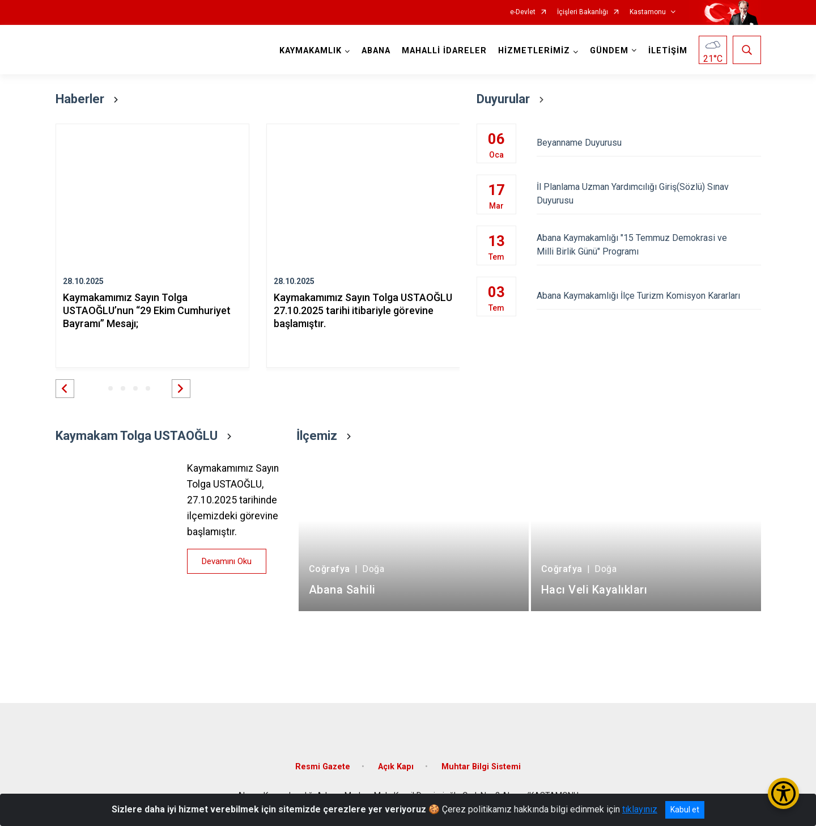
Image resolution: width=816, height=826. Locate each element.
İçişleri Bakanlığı (582, 12)
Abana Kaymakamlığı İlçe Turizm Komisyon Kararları (648, 295)
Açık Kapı (396, 767)
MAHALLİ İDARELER (444, 51)
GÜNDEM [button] (609, 51)
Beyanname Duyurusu (648, 142)
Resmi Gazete (322, 767)
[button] (65, 388)
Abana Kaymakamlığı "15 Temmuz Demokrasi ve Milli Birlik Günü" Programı (648, 244)
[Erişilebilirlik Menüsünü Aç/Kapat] (783, 793)
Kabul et (684, 809)
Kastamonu (648, 12)
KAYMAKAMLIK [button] (310, 51)
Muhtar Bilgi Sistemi (481, 767)
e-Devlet (523, 12)
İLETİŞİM (667, 51)
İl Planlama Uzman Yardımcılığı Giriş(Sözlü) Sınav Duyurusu (648, 193)
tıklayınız (639, 809)
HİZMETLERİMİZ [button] (534, 51)
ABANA (376, 51)
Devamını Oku (227, 561)
